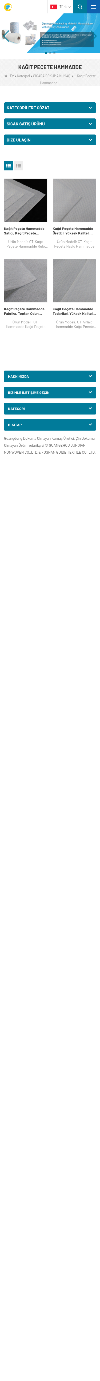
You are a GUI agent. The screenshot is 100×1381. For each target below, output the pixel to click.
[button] (46, 53)
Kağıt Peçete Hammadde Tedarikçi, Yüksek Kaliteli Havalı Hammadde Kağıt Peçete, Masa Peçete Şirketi (73, 311)
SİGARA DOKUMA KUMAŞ (51, 76)
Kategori (23, 76)
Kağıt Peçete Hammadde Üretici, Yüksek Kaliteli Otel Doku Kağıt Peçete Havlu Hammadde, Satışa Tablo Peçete (73, 230)
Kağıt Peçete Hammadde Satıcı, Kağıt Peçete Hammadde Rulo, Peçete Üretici (24, 230)
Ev (9, 76)
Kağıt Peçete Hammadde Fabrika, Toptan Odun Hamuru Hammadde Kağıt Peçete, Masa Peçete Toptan (25, 311)
